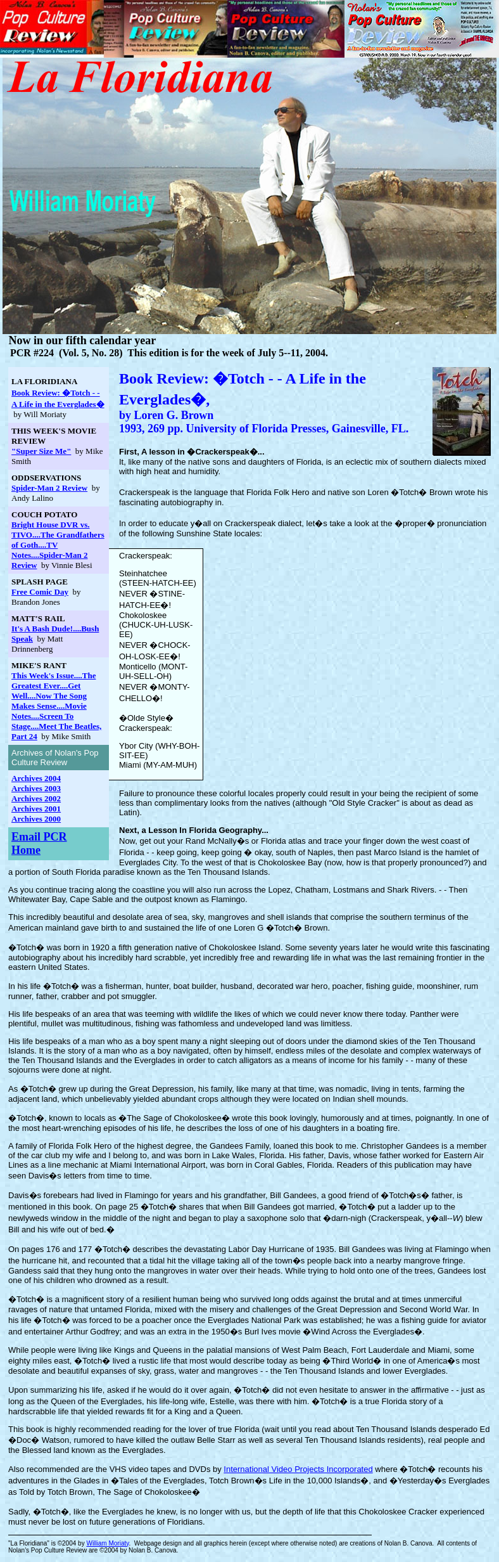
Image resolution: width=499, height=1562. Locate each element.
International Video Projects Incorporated (298, 1469)
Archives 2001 (36, 808)
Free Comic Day (39, 592)
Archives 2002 (36, 798)
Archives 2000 (36, 818)
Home (26, 850)
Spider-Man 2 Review (49, 488)
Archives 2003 (36, 788)
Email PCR (39, 836)
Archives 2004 (36, 778)
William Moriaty (107, 1543)
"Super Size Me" (41, 451)
